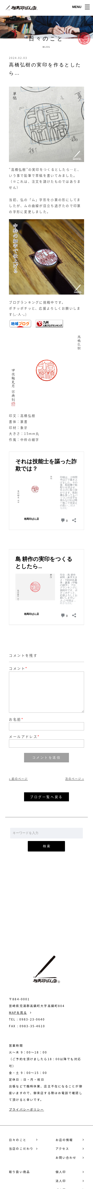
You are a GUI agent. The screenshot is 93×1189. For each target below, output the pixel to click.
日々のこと (18, 1140)
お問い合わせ (46, 913)
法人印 (61, 1181)
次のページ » (74, 778)
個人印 (61, 1172)
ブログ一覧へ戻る (46, 796)
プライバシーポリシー (26, 1109)
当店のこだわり (21, 1149)
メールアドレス (24, 736)
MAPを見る (18, 1012)
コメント (17, 668)
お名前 (16, 719)
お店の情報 (64, 1140)
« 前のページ (18, 778)
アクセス (62, 1149)
